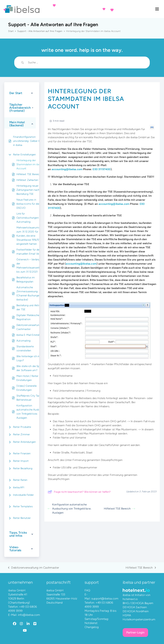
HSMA (127, 615)
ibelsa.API (18, 487)
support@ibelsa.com (104, 598)
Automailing (23, 340)
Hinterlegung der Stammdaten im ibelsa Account (29, 164)
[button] (157, 9)
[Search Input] (86, 62)
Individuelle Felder (23, 494)
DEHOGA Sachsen (135, 607)
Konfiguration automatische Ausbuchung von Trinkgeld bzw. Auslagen (32, 411)
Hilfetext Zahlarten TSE (29, 180)
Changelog (92, 627)
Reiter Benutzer (22, 518)
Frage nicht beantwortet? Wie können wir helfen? (79, 492)
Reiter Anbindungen (24, 441)
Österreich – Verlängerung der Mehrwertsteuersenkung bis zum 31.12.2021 (31, 265)
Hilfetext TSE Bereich (28, 174)
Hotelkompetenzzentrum (139, 619)
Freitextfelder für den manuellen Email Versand (30, 251)
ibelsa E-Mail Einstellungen (31, 334)
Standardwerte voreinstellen (25, 348)
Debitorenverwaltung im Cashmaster (30, 327)
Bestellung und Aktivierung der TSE (31, 307)
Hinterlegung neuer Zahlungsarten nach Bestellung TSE (27, 189)
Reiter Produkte (22, 426)
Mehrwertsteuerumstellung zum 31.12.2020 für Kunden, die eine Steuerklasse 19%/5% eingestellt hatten (32, 235)
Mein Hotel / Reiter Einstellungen (27, 378)
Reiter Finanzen (22, 453)
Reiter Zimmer (21, 434)
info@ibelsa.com (29, 614)
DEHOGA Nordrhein (136, 611)
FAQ (87, 590)
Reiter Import (21, 460)
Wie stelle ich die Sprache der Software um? (31, 368)
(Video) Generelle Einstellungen (26, 387)
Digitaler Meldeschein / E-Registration (31, 317)
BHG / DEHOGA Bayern (138, 603)
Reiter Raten (20, 479)
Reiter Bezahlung (22, 468)
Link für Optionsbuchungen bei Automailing (29, 217)
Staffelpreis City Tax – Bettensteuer (29, 397)
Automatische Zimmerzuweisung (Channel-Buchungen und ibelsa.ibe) (31, 293)
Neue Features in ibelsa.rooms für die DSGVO (27, 203)
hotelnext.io (130, 599)
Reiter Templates (23, 506)
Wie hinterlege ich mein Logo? (29, 358)
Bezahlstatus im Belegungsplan (25, 279)
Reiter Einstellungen (24, 154)
